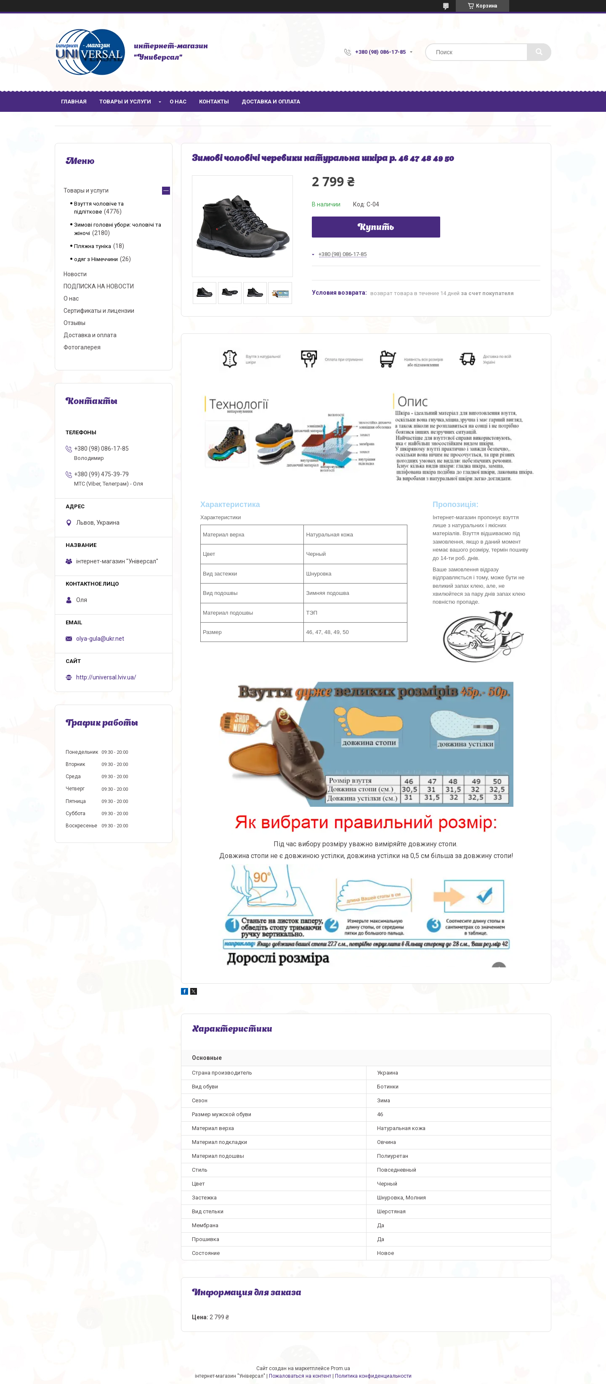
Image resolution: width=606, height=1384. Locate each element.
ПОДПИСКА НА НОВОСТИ (99, 286)
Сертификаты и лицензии (99, 310)
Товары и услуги (125, 101)
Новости (75, 274)
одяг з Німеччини (96, 259)
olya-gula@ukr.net (100, 638)
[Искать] (539, 52)
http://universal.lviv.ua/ (106, 677)
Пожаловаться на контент (300, 1376)
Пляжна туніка (92, 246)
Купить (376, 228)
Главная (74, 101)
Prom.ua (340, 1368)
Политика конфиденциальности (373, 1376)
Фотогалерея (82, 347)
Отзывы (74, 323)
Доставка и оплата (271, 101)
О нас (178, 101)
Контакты (214, 101)
